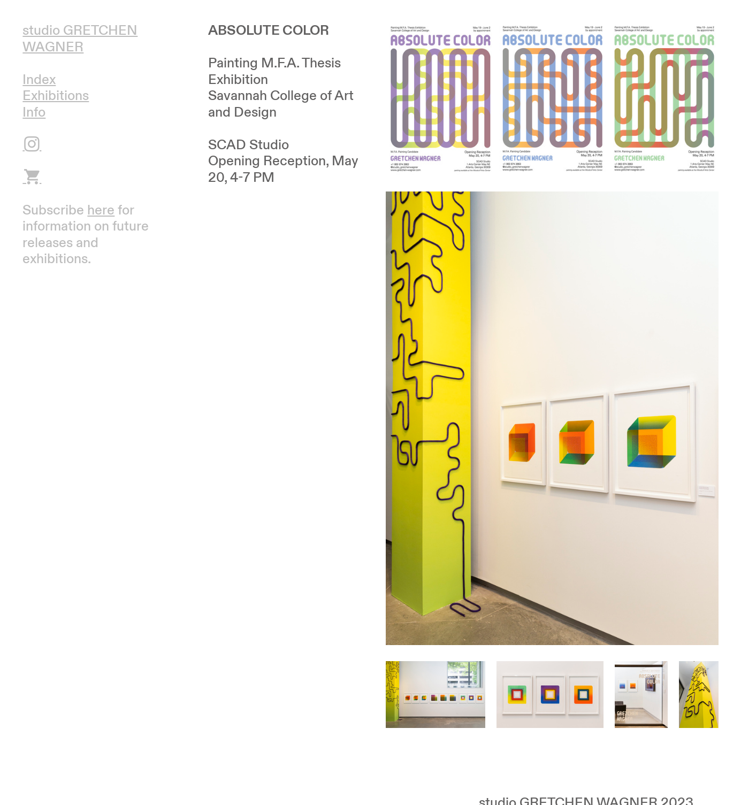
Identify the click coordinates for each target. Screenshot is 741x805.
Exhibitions (55, 95)
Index (39, 79)
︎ (31, 145)
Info (33, 112)
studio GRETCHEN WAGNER (79, 38)
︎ (31, 177)
